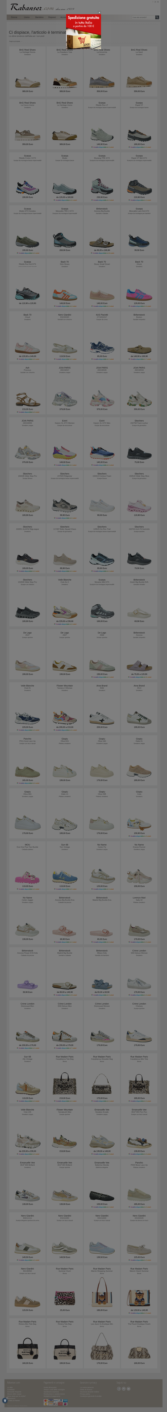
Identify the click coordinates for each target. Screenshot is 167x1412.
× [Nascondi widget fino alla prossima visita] (7, 1398)
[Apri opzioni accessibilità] (5, 1400)
